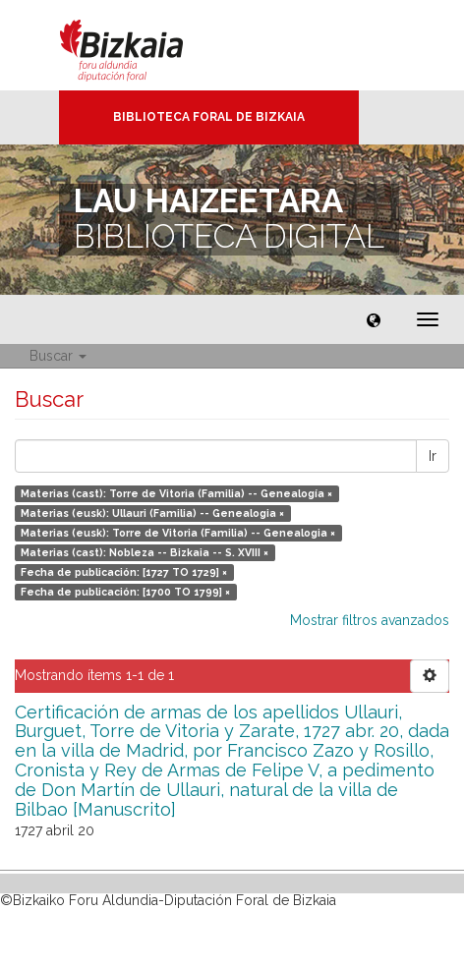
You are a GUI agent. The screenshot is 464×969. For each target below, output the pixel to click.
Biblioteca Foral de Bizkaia (209, 117)
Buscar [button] (58, 356)
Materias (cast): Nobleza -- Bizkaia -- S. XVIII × (144, 552)
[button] (373, 319)
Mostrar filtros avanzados (369, 620)
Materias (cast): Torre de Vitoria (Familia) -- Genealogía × (176, 493)
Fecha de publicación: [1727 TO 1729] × (124, 572)
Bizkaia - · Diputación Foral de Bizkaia (142, 45)
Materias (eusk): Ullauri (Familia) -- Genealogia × (152, 513)
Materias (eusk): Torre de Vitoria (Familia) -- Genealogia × (178, 533)
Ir (432, 456)
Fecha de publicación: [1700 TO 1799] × (125, 592)
